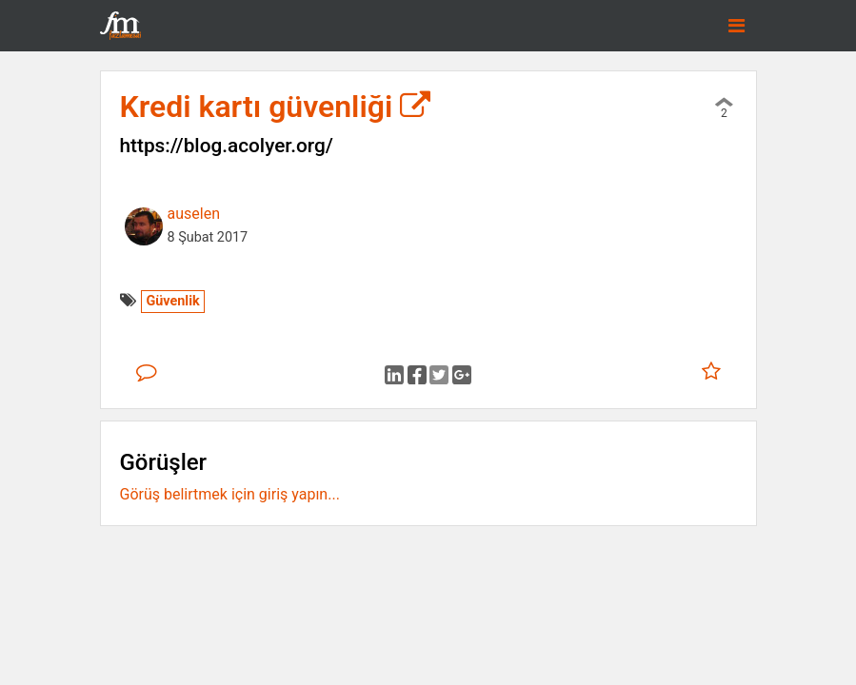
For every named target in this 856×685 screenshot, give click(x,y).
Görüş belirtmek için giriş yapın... (230, 494)
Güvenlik (172, 301)
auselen (194, 214)
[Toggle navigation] (736, 26)
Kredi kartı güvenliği (275, 106)
